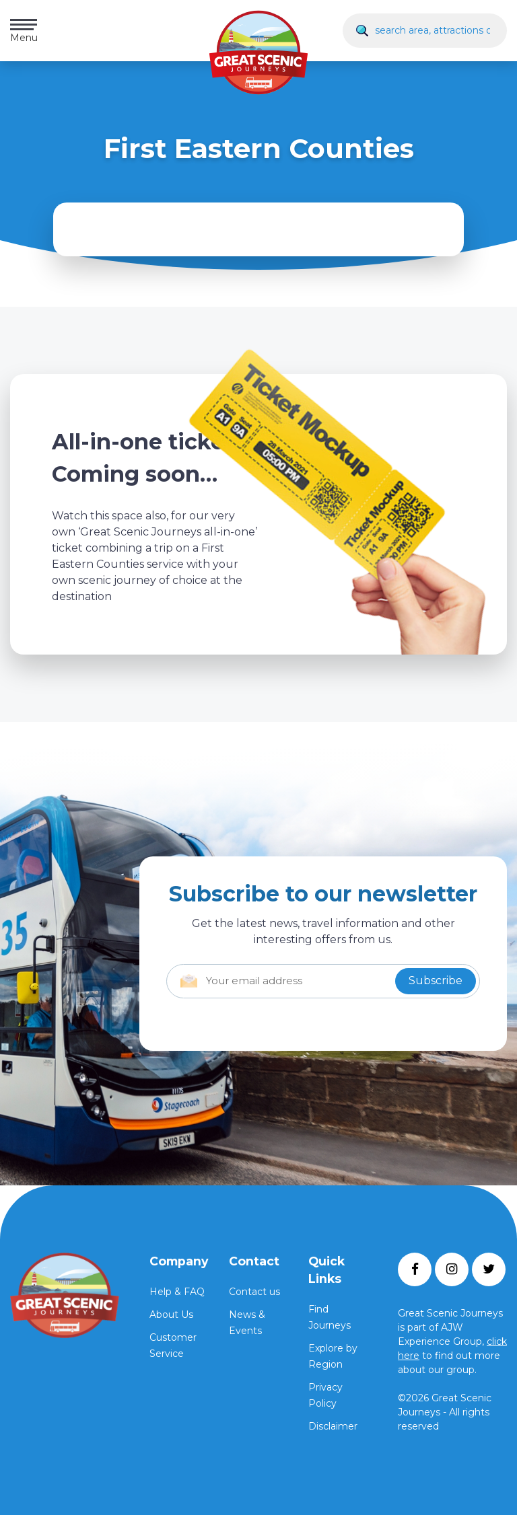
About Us (171, 1314)
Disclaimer (332, 1426)
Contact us (254, 1292)
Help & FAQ (177, 1292)
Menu (23, 31)
